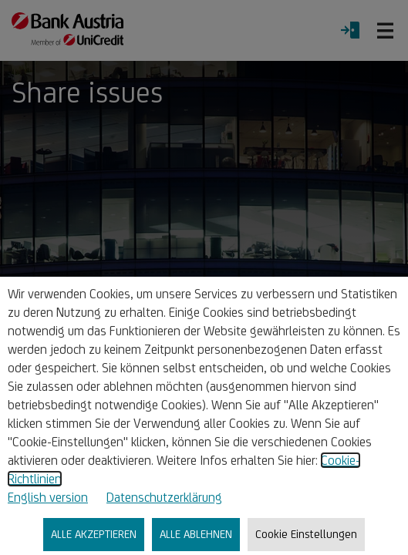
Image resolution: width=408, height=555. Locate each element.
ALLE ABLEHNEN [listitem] (196, 533)
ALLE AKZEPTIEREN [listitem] (94, 533)
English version (48, 497)
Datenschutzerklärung (164, 497)
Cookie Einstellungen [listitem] (306, 533)
